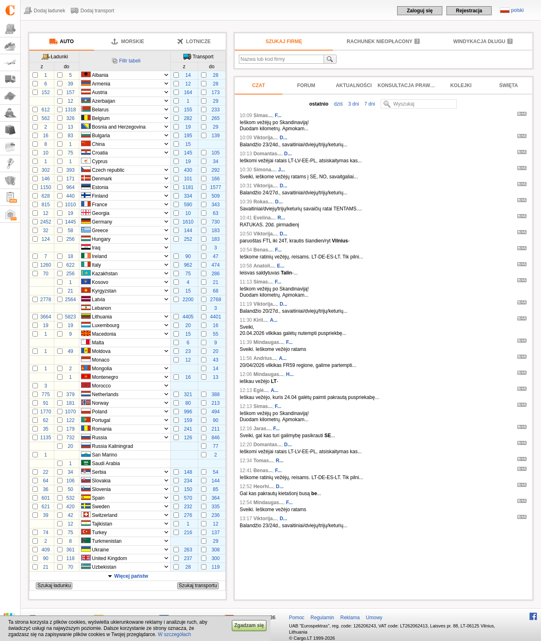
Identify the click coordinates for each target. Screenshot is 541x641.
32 (45, 230)
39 (70, 84)
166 (215, 179)
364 (215, 498)
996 (188, 412)
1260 (45, 265)
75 (70, 153)
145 (188, 153)
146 (46, 179)
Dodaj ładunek (49, 11)
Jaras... (261, 428)
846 (215, 437)
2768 (215, 299)
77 (215, 446)
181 (70, 403)
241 (188, 429)
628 (46, 196)
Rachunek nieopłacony (379, 41)
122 (70, 420)
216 (188, 532)
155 (188, 110)
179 (70, 429)
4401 (215, 317)
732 (70, 437)
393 (70, 170)
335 (215, 507)
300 (215, 558)
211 (215, 429)
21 (215, 282)
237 (188, 558)
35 (45, 429)
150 (188, 489)
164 (188, 92)
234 (188, 481)
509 (215, 196)
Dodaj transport (97, 11)
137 (215, 532)
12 (188, 84)
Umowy (374, 617)
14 (188, 75)
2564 (70, 299)
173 (215, 92)
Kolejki (461, 85)
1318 (70, 110)
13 (70, 127)
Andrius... (264, 358)
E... (280, 266)
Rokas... (262, 202)
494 (215, 412)
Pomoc (296, 617)
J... (281, 170)
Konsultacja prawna (407, 85)
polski (517, 10)
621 (46, 507)
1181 (188, 187)
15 (188, 144)
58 (70, 230)
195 (188, 135)
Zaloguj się (420, 11)
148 (188, 472)
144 (188, 230)
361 (70, 550)
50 (70, 489)
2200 (188, 299)
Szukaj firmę (284, 41)
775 (46, 394)
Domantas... (267, 154)
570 (188, 498)
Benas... (262, 250)
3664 (45, 317)
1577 (215, 187)
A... (273, 320)
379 (70, 394)
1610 (188, 222)
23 (188, 351)
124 (46, 239)
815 (46, 205)
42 (70, 515)
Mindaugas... (268, 342)
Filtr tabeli (130, 61)
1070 (70, 412)
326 (70, 118)
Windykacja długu (479, 41)
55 (215, 334)
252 (188, 239)
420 (70, 507)
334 (188, 196)
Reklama (350, 617)
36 (45, 489)
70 (45, 274)
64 (45, 481)
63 (215, 213)
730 (215, 222)
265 (215, 118)
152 (46, 92)
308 (215, 550)
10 (45, 153)
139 (215, 135)
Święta (508, 85)
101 (188, 179)
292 (215, 170)
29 (215, 101)
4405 (188, 317)
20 (188, 325)
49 (70, 351)
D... (283, 138)
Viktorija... (265, 138)
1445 (70, 222)
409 (46, 550)
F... (278, 115)
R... (281, 218)
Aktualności (354, 85)
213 (215, 403)
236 (215, 515)
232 (188, 507)
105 (215, 153)
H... (290, 374)
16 (45, 135)
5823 (70, 317)
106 (70, 481)
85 (215, 489)
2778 (45, 299)
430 (188, 170)
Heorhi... (263, 486)
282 (188, 118)
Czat (258, 85)
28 (215, 75)
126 (188, 437)
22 (45, 472)
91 (45, 403)
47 (215, 256)
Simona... (264, 170)
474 (215, 265)
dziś (338, 104)
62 (45, 420)
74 (45, 532)
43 (215, 360)
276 (188, 515)
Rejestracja (469, 11)
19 (188, 127)
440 (70, 196)
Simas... (262, 115)
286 (215, 274)
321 (188, 394)
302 (46, 170)
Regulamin (322, 617)
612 (46, 110)
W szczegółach (174, 634)
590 (188, 205)
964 (70, 187)
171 (70, 179)
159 (188, 420)
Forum (306, 85)
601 (46, 498)
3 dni (353, 104)
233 (215, 110)
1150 (45, 187)
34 (215, 161)
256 (70, 239)
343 (215, 205)
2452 (45, 222)
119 (215, 567)
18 (70, 256)
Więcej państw (131, 576)
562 (46, 118)
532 (70, 498)
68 (215, 291)
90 (188, 256)
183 (215, 230)
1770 (45, 412)
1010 (70, 205)
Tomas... (263, 460)
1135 (45, 437)
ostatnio (318, 104)
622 (70, 265)
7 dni (369, 104)
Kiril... (260, 320)
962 (188, 265)
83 (70, 135)
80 (188, 403)
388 (215, 394)
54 (215, 472)
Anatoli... (263, 266)
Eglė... (260, 390)
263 (188, 550)
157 (70, 92)
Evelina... (264, 218)
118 (70, 558)
